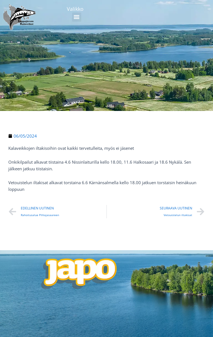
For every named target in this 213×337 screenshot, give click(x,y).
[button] (76, 17)
